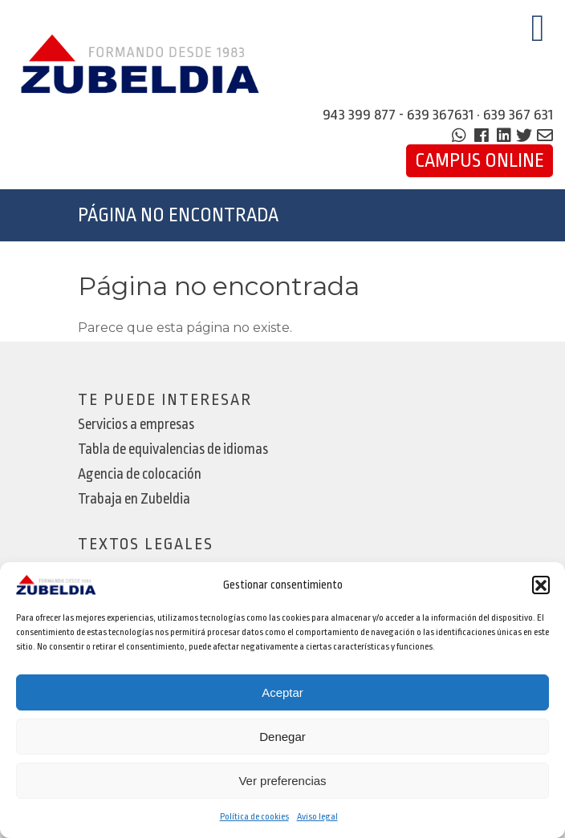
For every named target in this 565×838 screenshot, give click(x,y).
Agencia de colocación (139, 474)
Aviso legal (317, 817)
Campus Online (479, 161)
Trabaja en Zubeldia (134, 499)
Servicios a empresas (136, 424)
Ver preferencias (282, 780)
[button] (541, 585)
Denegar (282, 736)
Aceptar (282, 692)
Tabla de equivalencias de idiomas (173, 449)
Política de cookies (254, 817)
